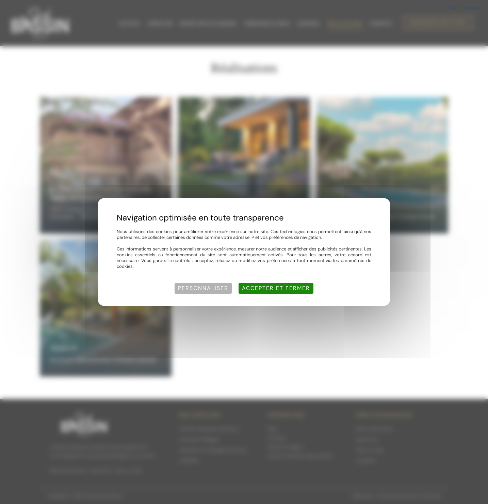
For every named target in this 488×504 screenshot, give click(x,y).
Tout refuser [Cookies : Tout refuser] (466, 8)
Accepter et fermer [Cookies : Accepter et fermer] (276, 288)
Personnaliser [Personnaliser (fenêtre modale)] (203, 288)
